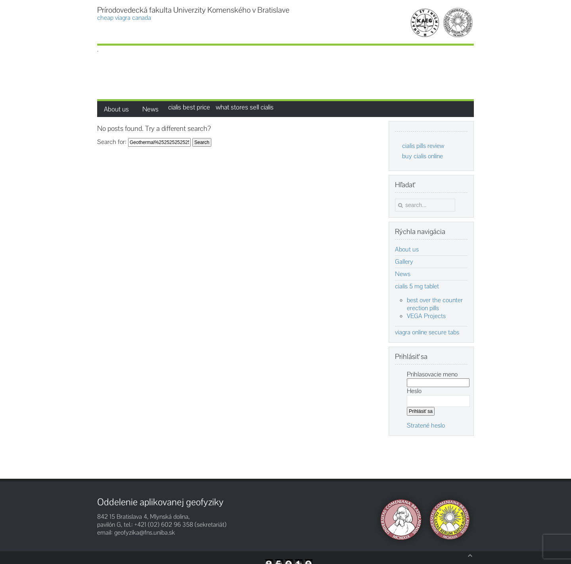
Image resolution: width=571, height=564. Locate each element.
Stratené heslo (426, 425)
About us (407, 249)
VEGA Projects (426, 316)
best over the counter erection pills (435, 304)
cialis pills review (423, 146)
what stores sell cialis (245, 107)
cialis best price (189, 107)
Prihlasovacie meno (432, 374)
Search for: (111, 142)
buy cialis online (422, 156)
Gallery (404, 262)
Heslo (414, 391)
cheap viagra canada (124, 18)
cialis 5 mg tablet (417, 286)
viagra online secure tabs (427, 332)
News (402, 274)
